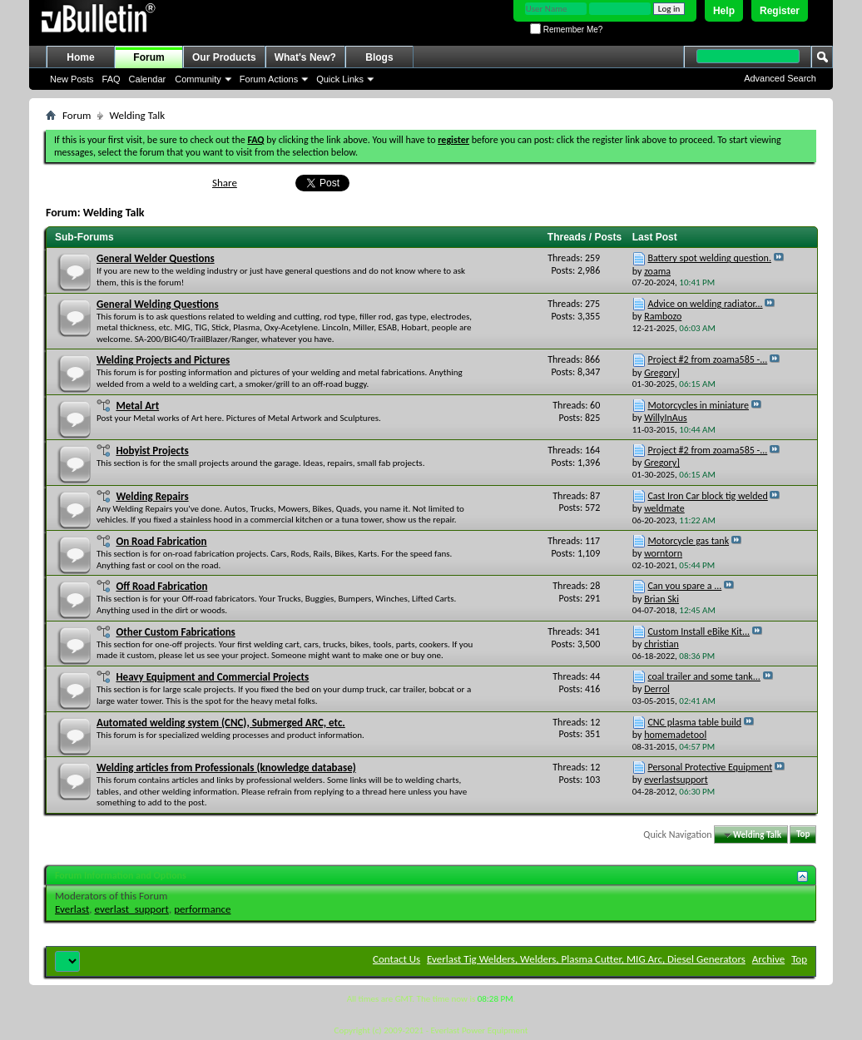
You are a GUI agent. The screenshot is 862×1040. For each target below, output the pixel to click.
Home (80, 57)
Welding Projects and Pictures (163, 360)
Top (803, 835)
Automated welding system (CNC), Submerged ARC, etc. (221, 722)
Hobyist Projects (152, 450)
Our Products (224, 57)
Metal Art (137, 405)
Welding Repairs (152, 496)
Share (224, 182)
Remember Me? (566, 29)
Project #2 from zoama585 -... (707, 359)
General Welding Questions (158, 304)
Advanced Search (780, 78)
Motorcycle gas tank (688, 541)
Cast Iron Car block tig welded (707, 496)
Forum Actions (269, 79)
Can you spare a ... (684, 586)
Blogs (379, 57)
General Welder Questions (156, 258)
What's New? (305, 57)
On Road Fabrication (161, 541)
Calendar (147, 79)
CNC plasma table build (694, 722)
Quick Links (340, 79)
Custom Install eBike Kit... (698, 631)
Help (724, 11)
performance (202, 909)
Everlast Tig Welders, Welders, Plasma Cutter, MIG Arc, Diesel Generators (586, 959)
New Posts (72, 79)
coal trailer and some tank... (703, 676)
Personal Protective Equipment (709, 767)
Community (198, 79)
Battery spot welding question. (708, 258)
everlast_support (132, 909)
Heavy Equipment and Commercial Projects (212, 677)
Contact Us (396, 959)
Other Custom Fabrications (175, 632)
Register (780, 11)
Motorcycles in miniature (698, 405)
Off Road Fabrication (161, 586)
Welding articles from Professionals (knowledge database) (226, 767)
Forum (148, 57)
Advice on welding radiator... (704, 304)
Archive (768, 959)
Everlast (72, 909)
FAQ (111, 79)
